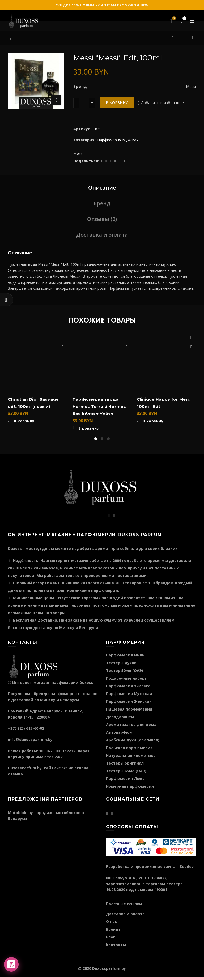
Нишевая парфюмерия (129, 709)
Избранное (173, 18)
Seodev (187, 866)
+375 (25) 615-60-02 (26, 728)
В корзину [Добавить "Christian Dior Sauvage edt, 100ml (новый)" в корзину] (24, 421)
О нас (111, 921)
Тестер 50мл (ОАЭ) (124, 670)
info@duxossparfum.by (30, 739)
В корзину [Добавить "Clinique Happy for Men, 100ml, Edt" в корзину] (153, 421)
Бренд (102, 203)
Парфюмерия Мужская (117, 139)
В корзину (117, 102)
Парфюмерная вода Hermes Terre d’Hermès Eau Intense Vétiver (99, 406)
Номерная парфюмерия (130, 786)
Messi (78, 153)
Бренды (114, 929)
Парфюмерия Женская (129, 701)
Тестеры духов (121, 662)
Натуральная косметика (131, 755)
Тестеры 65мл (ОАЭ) (126, 770)
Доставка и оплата (102, 234)
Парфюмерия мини (125, 655)
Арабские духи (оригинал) (132, 739)
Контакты (116, 944)
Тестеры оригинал (125, 763)
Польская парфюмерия (129, 747)
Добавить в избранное (162, 102)
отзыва (15, 774)
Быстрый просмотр (62, 347)
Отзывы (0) (102, 219)
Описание (102, 187)
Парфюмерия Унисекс (128, 685)
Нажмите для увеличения (56, 100)
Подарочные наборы (127, 678)
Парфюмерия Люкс (125, 778)
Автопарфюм (119, 732)
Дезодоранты (120, 716)
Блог (110, 936)
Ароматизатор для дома (131, 724)
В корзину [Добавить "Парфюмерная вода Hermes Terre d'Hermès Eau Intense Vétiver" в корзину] (88, 428)
